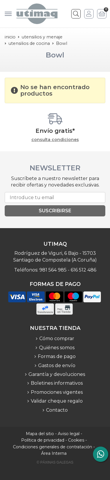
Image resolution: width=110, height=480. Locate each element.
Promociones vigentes (57, 392)
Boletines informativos (57, 383)
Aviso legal (68, 433)
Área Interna (54, 453)
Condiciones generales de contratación (52, 447)
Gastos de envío (56, 365)
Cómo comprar (56, 338)
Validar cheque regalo (57, 401)
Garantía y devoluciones (56, 374)
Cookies (76, 440)
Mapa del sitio (40, 433)
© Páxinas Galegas (55, 462)
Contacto (57, 410)
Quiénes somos (57, 347)
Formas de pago (57, 356)
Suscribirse (55, 210)
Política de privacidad (42, 440)
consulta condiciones (55, 139)
